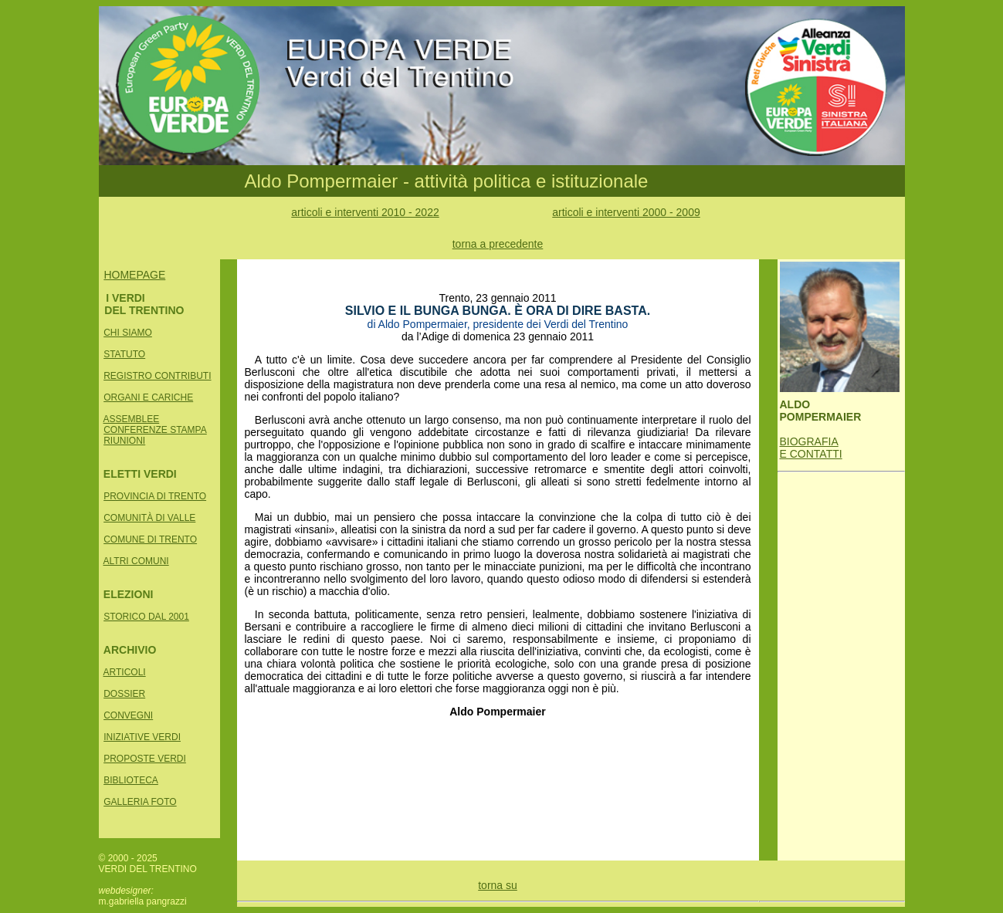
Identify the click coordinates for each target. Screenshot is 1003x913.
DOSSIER (124, 693)
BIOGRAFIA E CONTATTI (811, 447)
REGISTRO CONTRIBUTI (157, 375)
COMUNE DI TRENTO (150, 539)
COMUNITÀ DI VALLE (149, 517)
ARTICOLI (124, 672)
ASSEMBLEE (131, 419)
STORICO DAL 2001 (146, 616)
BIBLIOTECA (130, 780)
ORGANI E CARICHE (148, 397)
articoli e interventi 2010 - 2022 (365, 212)
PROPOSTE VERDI (144, 758)
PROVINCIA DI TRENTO (154, 496)
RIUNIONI (124, 440)
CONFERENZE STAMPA (155, 429)
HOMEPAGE (134, 275)
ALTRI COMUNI (136, 561)
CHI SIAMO (127, 332)
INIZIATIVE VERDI (142, 737)
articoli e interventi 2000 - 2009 (626, 212)
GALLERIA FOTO (139, 801)
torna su (497, 885)
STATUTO (124, 354)
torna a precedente (498, 244)
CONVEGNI (128, 715)
